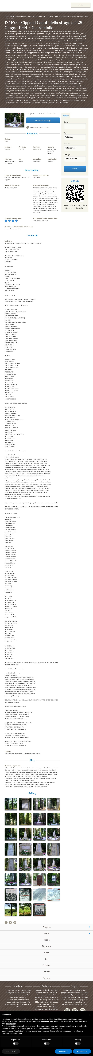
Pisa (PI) (21, 149)
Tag (65, 133)
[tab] (65, 115)
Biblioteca (46, 946)
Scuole (47, 939)
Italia (6, 141)
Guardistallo (37, 149)
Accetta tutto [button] (82, 1051)
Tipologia (67, 155)
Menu (83, 5)
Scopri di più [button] (11, 1051)
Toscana (7, 149)
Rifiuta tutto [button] (63, 1051)
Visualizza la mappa (43, 120)
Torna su (46, 978)
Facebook (6, 922)
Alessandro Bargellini (49, 114)
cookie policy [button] (11, 1024)
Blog (46, 959)
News (46, 952)
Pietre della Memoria (20, 6)
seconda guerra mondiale (41, 127)
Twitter (10, 922)
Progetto (46, 927)
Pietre (46, 933)
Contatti (46, 971)
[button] (90, 1015)
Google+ (14, 922)
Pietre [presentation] (66, 115)
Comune (67, 144)
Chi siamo (46, 965)
